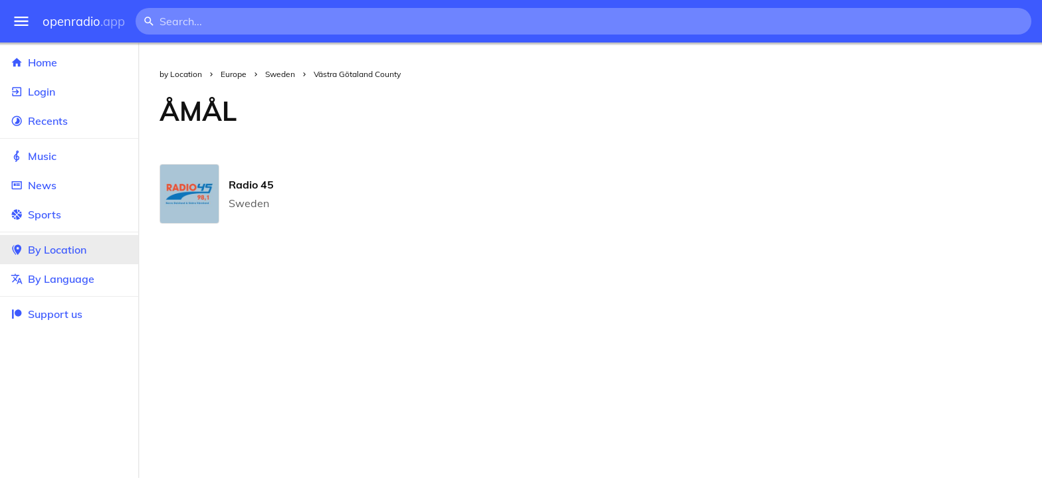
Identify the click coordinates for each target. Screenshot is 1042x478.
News (69, 185)
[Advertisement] (650, 110)
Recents (69, 120)
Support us (46, 314)
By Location (69, 249)
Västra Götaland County (357, 74)
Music (69, 156)
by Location (180, 74)
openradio (84, 21)
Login (69, 91)
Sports (69, 214)
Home (69, 62)
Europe (234, 74)
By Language (69, 278)
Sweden (280, 74)
